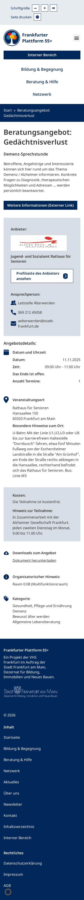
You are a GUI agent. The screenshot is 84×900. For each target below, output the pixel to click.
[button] (76, 37)
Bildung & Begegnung (42, 69)
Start (8, 110)
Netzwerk (42, 94)
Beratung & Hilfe (42, 81)
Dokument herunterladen (34, 560)
